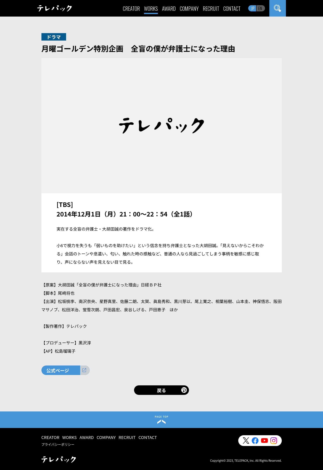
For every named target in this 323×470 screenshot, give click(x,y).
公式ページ (57, 370)
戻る (161, 390)
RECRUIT (211, 8)
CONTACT (232, 8)
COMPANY (189, 8)
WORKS (151, 8)
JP (252, 8)
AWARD (169, 8)
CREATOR (131, 8)
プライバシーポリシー (58, 444)
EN (260, 8)
